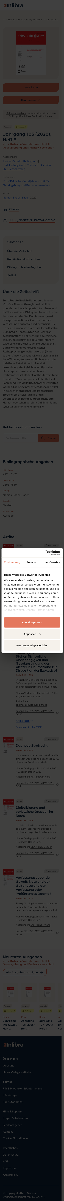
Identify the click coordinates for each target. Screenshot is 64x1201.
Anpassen (32, 633)
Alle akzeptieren (32, 622)
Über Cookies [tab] (51, 562)
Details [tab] (31, 562)
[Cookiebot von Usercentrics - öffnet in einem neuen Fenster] (45, 552)
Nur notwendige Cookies (32, 645)
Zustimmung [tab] (12, 562)
